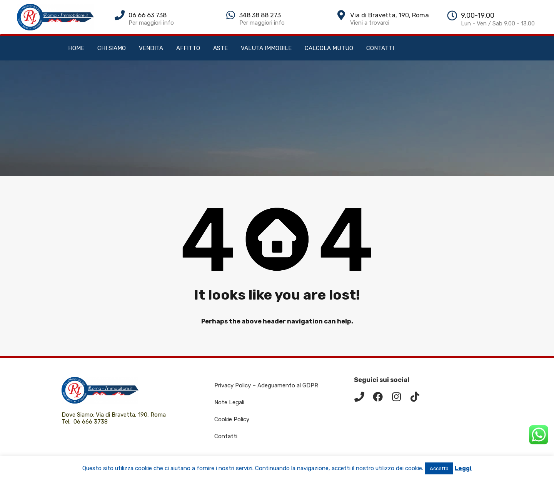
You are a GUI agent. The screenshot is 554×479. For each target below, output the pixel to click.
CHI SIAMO (111, 48)
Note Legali (229, 402)
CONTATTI (380, 48)
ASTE (220, 48)
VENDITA (151, 48)
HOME (76, 48)
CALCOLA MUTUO (329, 48)
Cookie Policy (231, 419)
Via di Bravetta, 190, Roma (131, 414)
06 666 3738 (90, 421)
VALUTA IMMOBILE (266, 48)
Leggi (463, 468)
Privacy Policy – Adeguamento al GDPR (266, 385)
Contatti (225, 436)
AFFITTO (188, 48)
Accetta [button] (439, 468)
